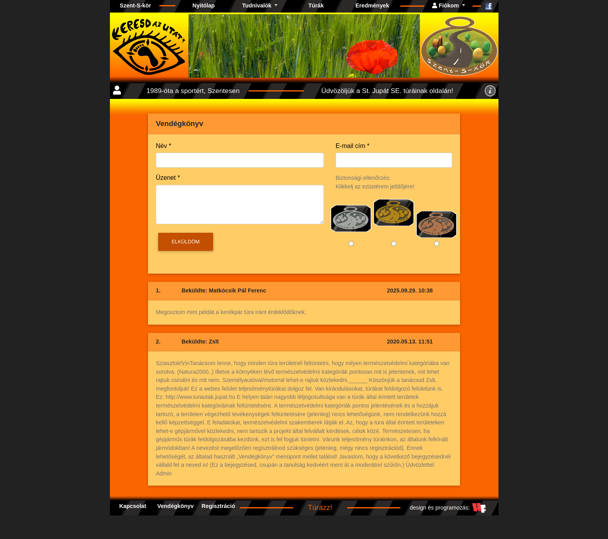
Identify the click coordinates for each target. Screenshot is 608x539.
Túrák (316, 5)
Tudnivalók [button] (257, 5)
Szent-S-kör (135, 5)
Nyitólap (203, 5)
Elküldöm (185, 242)
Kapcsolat (132, 506)
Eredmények (372, 5)
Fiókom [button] (446, 5)
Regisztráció (218, 506)
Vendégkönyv (175, 506)
